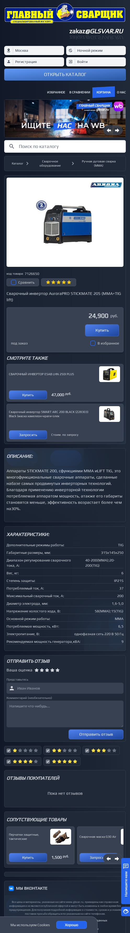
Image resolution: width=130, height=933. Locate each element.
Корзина (104, 92)
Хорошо (71, 925)
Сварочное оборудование (50, 163)
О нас (121, 92)
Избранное (56, 92)
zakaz (96, 31)
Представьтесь (17, 679)
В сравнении (79, 92)
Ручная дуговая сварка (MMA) (99, 163)
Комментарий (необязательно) (29, 698)
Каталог (17, 163)
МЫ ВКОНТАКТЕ (31, 888)
